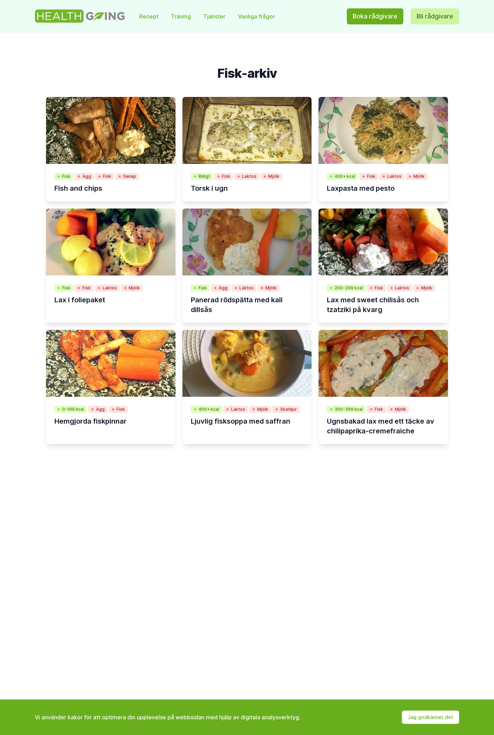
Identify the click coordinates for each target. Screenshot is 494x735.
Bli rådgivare (435, 16)
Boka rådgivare (375, 16)
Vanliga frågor (256, 16)
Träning (181, 16)
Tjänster (215, 16)
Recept (149, 16)
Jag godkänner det (430, 717)
